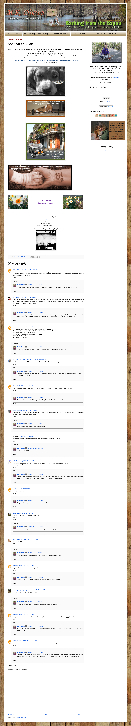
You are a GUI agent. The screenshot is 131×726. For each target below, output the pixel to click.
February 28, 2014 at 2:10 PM (35, 448)
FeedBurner (110, 101)
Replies (16, 281)
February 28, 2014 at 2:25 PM (35, 552)
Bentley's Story (29, 33)
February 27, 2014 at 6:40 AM (29, 297)
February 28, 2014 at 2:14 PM (35, 526)
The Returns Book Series (60, 33)
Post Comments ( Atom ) (21, 717)
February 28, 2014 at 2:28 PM (35, 626)
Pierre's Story (43, 33)
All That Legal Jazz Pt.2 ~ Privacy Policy (103, 33)
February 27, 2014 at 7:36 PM (26, 565)
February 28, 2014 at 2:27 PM (35, 601)
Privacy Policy (116, 77)
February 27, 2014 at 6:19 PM (30, 539)
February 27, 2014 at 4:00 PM (26, 461)
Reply (14, 277)
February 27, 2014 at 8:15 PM (38, 590)
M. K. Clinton (21, 284)
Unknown (15, 327)
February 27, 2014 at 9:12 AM (26, 385)
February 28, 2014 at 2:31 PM (35, 652)
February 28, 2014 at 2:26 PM (35, 577)
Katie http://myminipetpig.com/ (21, 590)
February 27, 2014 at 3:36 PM (30, 410)
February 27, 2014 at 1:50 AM (29, 269)
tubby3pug (16, 513)
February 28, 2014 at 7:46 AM (26, 614)
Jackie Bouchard (17, 410)
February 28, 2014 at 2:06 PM (35, 371)
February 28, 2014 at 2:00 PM (35, 347)
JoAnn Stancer (17, 640)
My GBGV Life (16, 297)
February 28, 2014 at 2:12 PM (35, 474)
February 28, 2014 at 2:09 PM (35, 423)
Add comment (12, 665)
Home (9, 33)
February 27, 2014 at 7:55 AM (26, 327)
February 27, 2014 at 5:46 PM (27, 513)
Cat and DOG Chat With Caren (21, 359)
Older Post (80, 714)
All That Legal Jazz (79, 33)
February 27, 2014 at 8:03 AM (38, 359)
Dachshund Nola (17, 539)
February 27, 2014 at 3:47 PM (28, 436)
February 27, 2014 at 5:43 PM (22, 488)
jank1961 (15, 461)
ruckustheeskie (17, 269)
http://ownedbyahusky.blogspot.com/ (45, 219)
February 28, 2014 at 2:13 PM (35, 500)
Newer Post (11, 714)
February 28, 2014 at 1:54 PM (35, 284)
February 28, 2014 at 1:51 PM (29, 640)
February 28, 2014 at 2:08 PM (35, 397)
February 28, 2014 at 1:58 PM (35, 312)
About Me (17, 33)
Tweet (106, 150)
